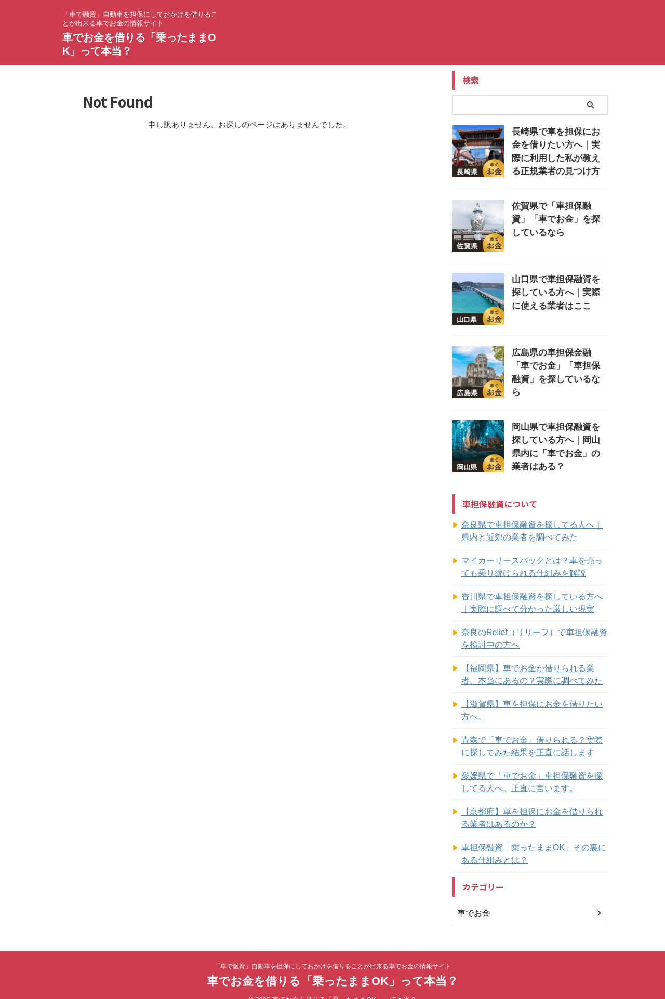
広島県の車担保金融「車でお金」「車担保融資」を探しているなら (559, 362)
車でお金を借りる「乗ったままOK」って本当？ (332, 965)
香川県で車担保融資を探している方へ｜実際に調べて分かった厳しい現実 (534, 599)
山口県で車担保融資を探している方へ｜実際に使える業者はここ (559, 289)
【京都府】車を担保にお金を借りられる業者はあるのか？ (534, 802)
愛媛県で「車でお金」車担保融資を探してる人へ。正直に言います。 (534, 766)
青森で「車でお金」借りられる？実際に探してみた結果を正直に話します (534, 730)
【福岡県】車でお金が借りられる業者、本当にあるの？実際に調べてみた (534, 671)
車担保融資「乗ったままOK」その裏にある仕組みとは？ (532, 838)
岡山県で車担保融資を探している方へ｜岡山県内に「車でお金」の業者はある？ (559, 436)
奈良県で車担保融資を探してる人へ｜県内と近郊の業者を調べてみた (534, 528)
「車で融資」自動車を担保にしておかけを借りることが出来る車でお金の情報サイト (332, 950)
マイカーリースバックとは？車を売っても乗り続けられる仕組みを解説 (534, 564)
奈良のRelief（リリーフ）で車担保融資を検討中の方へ (532, 635)
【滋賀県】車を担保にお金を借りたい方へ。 (534, 701)
